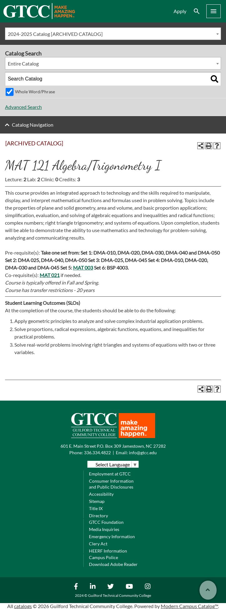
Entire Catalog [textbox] (23, 63)
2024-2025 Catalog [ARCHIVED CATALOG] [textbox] (55, 34)
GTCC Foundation (106, 522)
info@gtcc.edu (143, 452)
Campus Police (103, 557)
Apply (180, 11)
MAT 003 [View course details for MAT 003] (83, 267)
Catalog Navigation (32, 125)
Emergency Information (112, 536)
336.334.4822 (97, 452)
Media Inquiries (104, 529)
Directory (98, 515)
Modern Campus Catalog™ (189, 606)
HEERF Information (108, 550)
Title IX (96, 508)
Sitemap (97, 501)
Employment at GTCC (110, 473)
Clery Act (98, 543)
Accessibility (101, 494)
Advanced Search (23, 107)
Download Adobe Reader (113, 564)
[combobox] (113, 33)
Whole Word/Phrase (35, 91)
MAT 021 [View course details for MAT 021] (50, 275)
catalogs (23, 606)
